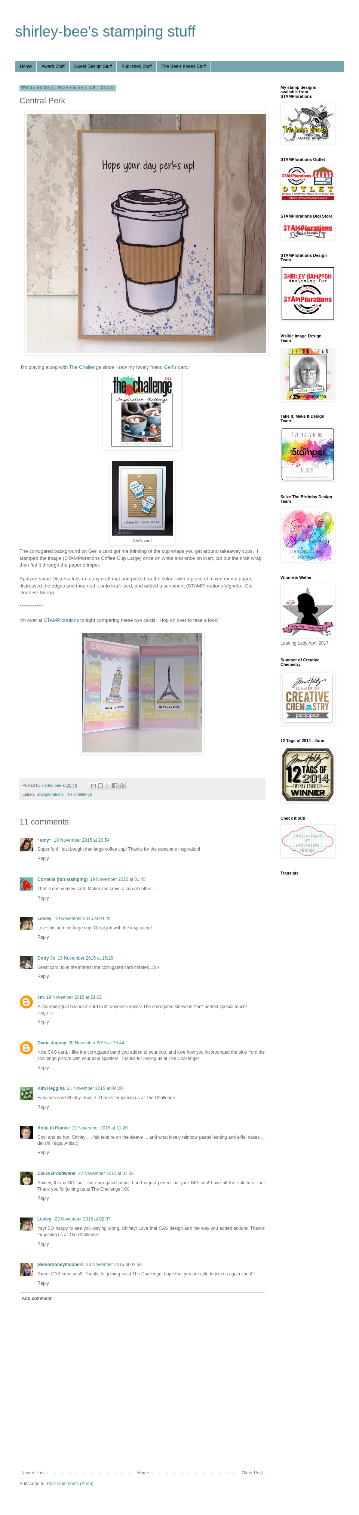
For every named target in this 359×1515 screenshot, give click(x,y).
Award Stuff (53, 66)
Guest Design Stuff (93, 66)
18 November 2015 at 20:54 (82, 840)
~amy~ (44, 840)
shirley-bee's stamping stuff (105, 31)
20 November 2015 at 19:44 (96, 1042)
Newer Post (33, 1472)
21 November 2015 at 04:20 (95, 1088)
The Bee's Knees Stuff (184, 66)
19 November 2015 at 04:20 (83, 918)
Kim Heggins (51, 1088)
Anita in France (53, 1128)
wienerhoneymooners (60, 1264)
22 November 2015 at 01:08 (106, 1173)
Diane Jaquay (51, 1042)
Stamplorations (50, 794)
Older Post (252, 1472)
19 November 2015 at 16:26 (85, 958)
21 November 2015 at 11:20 (100, 1128)
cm (40, 997)
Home (26, 66)
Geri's (170, 367)
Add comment (37, 1298)
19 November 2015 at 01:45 (118, 879)
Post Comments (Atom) (70, 1483)
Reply (43, 858)
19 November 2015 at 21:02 (74, 997)
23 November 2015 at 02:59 (114, 1264)
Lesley (45, 918)
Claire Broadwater (56, 1173)
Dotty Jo (46, 958)
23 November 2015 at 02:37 (83, 1219)
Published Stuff (137, 66)
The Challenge (85, 367)
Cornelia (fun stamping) (62, 879)
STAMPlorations (61, 620)
